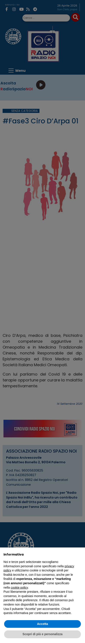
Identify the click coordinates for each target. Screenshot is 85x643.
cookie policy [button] (19, 587)
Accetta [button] (42, 624)
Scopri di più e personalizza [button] (42, 634)
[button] (79, 554)
